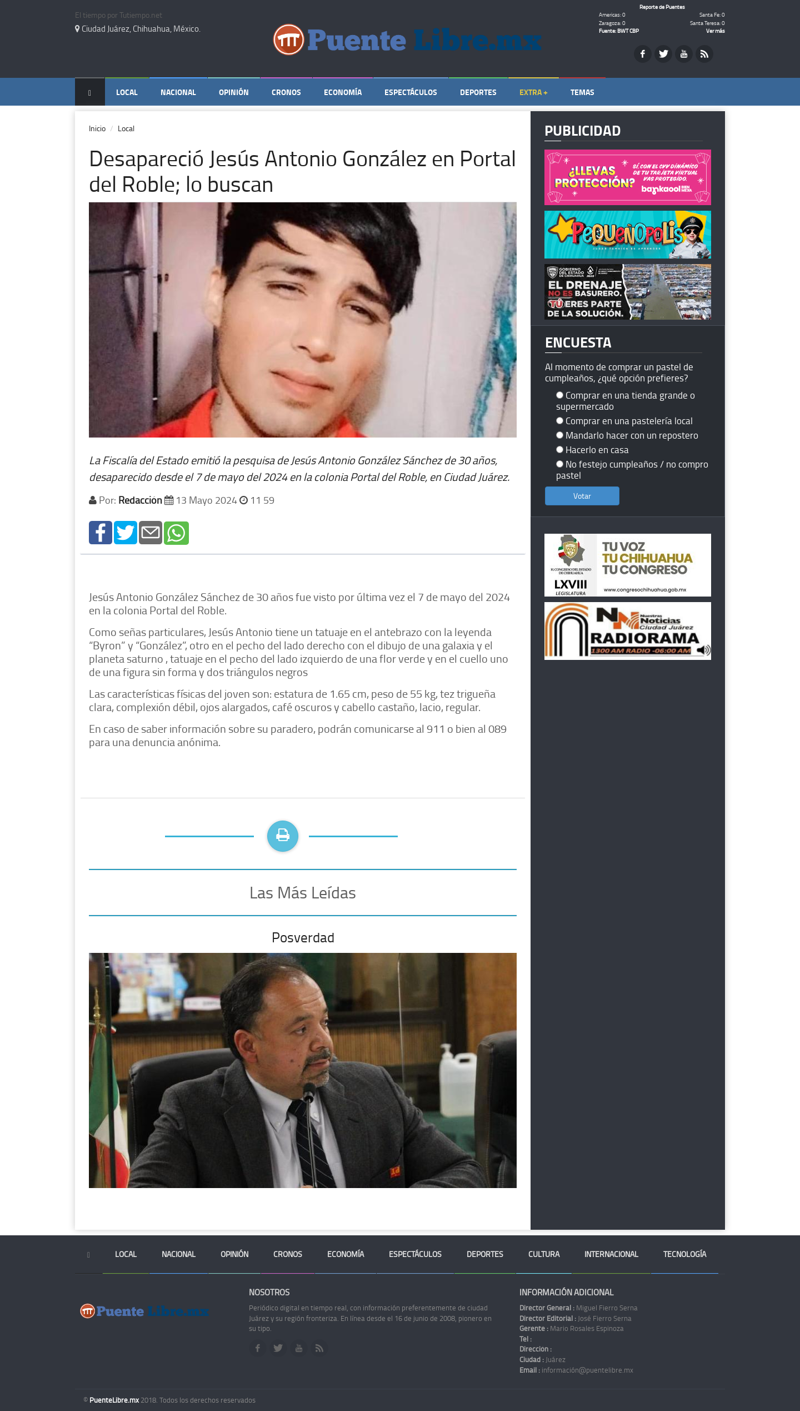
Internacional (611, 1254)
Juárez (542, 1359)
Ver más (715, 30)
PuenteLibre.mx (115, 1400)
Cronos (286, 92)
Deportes (478, 92)
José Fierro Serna (575, 1318)
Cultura (543, 1254)
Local (127, 92)
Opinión (234, 92)
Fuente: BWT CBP (619, 30)
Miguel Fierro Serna (578, 1308)
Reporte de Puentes (662, 7)
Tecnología (684, 1254)
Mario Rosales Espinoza (571, 1328)
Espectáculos (410, 92)
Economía (343, 92)
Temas (582, 92)
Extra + (533, 92)
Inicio (97, 128)
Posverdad (303, 937)
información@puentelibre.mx (576, 1370)
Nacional (178, 92)
